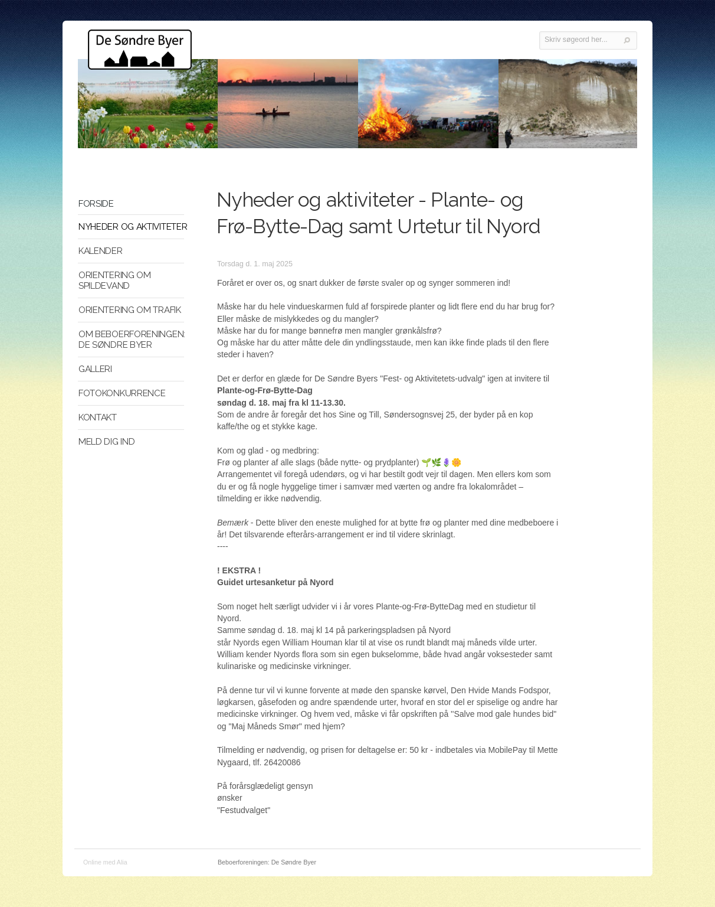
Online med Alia (105, 862)
